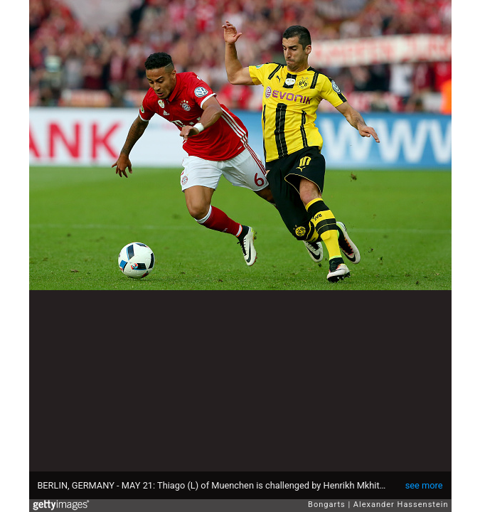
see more (424, 485)
